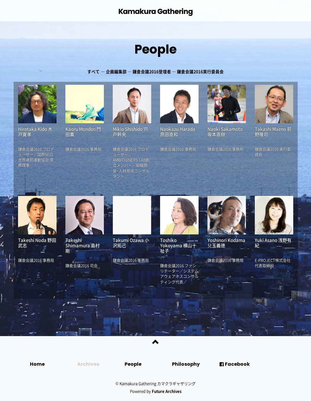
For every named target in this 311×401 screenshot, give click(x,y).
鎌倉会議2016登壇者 (152, 71)
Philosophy (186, 364)
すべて (93, 71)
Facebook (234, 364)
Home (37, 364)
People (155, 49)
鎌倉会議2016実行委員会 (200, 71)
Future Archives (166, 391)
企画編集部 (116, 71)
